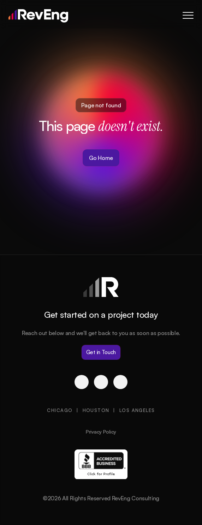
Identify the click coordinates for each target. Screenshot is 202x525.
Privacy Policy (101, 432)
